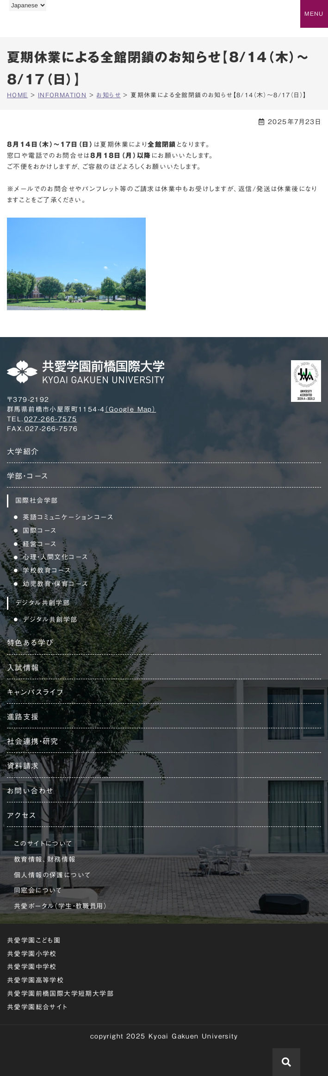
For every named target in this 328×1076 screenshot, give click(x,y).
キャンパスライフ (35, 692)
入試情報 (23, 667)
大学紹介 (23, 451)
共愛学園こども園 (34, 940)
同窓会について (38, 890)
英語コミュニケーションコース (68, 517)
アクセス (22, 815)
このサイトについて (43, 843)
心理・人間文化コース (55, 557)
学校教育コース (47, 570)
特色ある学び (30, 642)
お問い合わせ (30, 790)
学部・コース (27, 476)
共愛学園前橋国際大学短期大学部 (60, 993)
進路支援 (23, 716)
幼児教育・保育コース (55, 584)
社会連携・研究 (33, 741)
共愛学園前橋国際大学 (52, 24)
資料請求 (23, 765)
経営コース (39, 544)
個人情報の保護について (52, 875)
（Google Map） (130, 409)
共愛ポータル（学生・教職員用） (60, 906)
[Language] (27, 5)
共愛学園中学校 (32, 966)
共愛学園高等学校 (35, 980)
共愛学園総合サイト (37, 1007)
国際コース (39, 530)
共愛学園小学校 (32, 954)
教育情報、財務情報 (45, 859)
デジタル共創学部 (50, 619)
